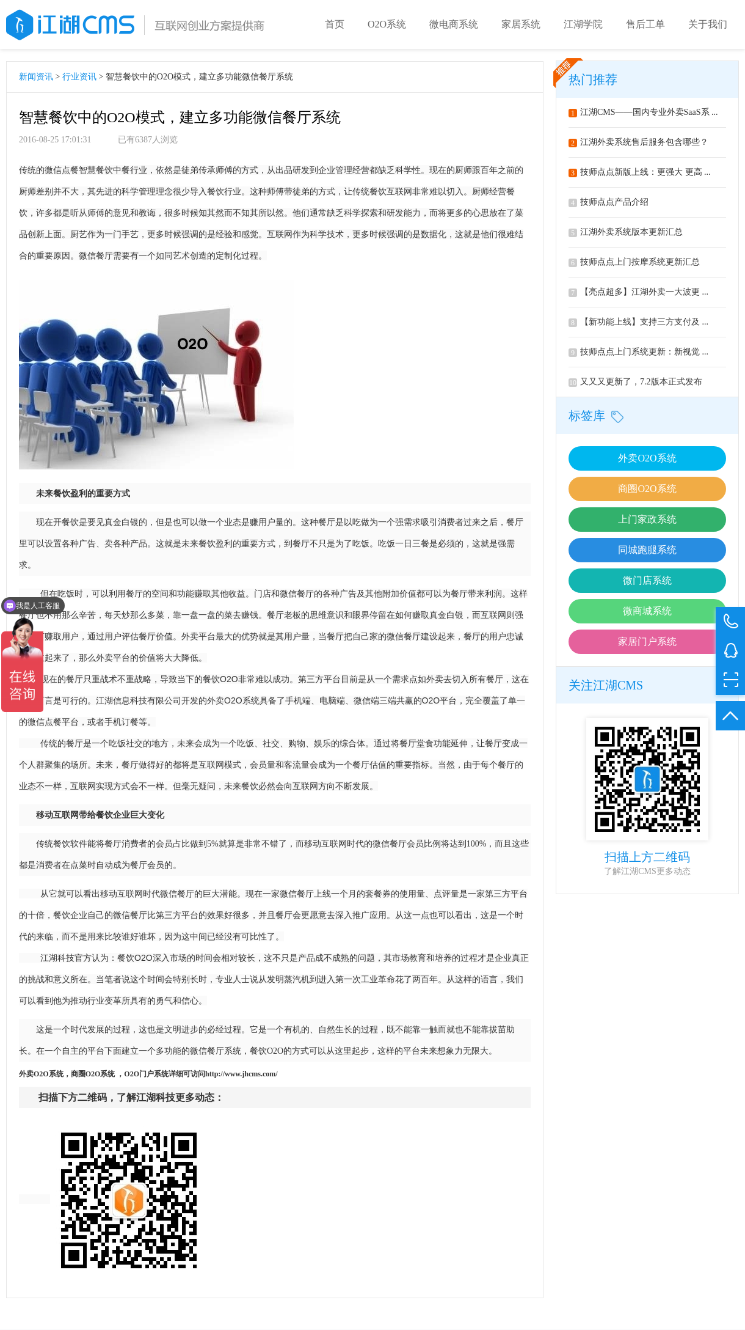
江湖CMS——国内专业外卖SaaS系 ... (643, 112)
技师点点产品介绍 (609, 202)
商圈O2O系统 (647, 488)
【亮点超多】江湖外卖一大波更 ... (638, 291)
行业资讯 (79, 76)
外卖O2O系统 (647, 458)
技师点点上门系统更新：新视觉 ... (638, 351)
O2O (41, 1074)
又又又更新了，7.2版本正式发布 (635, 381)
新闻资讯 (36, 76)
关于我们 (707, 24)
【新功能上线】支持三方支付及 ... (638, 321)
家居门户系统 (647, 641)
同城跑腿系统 (647, 550)
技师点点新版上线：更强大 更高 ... (640, 172)
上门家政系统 (647, 519)
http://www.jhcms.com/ (241, 1074)
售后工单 (645, 24)
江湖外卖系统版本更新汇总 (626, 232)
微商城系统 (647, 611)
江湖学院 (583, 24)
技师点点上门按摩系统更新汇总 (634, 261)
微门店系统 (647, 580)
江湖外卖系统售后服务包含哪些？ (638, 142)
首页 (334, 24)
